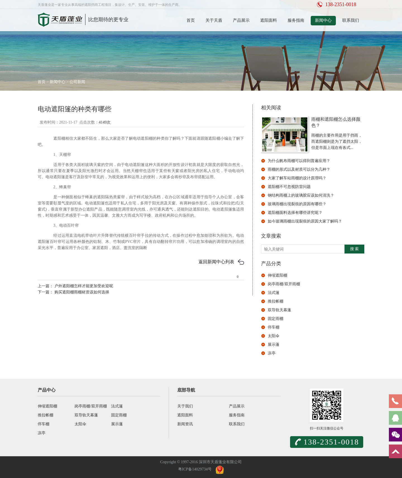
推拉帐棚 (275, 301)
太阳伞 (273, 336)
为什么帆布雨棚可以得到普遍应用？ (299, 161)
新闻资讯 (185, 424)
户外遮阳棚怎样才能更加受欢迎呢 (83, 286)
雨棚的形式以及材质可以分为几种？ (299, 169)
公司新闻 (77, 82)
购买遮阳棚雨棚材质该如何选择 (81, 292)
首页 (190, 20)
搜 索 (354, 249)
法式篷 (273, 293)
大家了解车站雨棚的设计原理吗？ (297, 178)
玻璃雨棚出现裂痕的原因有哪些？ (297, 204)
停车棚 (273, 327)
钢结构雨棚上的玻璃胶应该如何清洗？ (301, 195)
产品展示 (241, 20)
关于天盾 (213, 20)
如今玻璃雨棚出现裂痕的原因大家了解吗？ (305, 221)
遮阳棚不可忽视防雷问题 (289, 187)
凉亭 (272, 353)
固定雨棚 (275, 319)
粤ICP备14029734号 (195, 469)
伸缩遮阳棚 (277, 275)
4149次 (105, 122)
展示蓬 (273, 344)
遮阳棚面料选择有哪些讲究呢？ (295, 213)
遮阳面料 (268, 20)
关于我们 (185, 406)
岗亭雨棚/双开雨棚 (284, 284)
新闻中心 (323, 20)
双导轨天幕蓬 (279, 310)
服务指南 (296, 20)
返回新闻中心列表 (216, 261)
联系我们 (350, 20)
